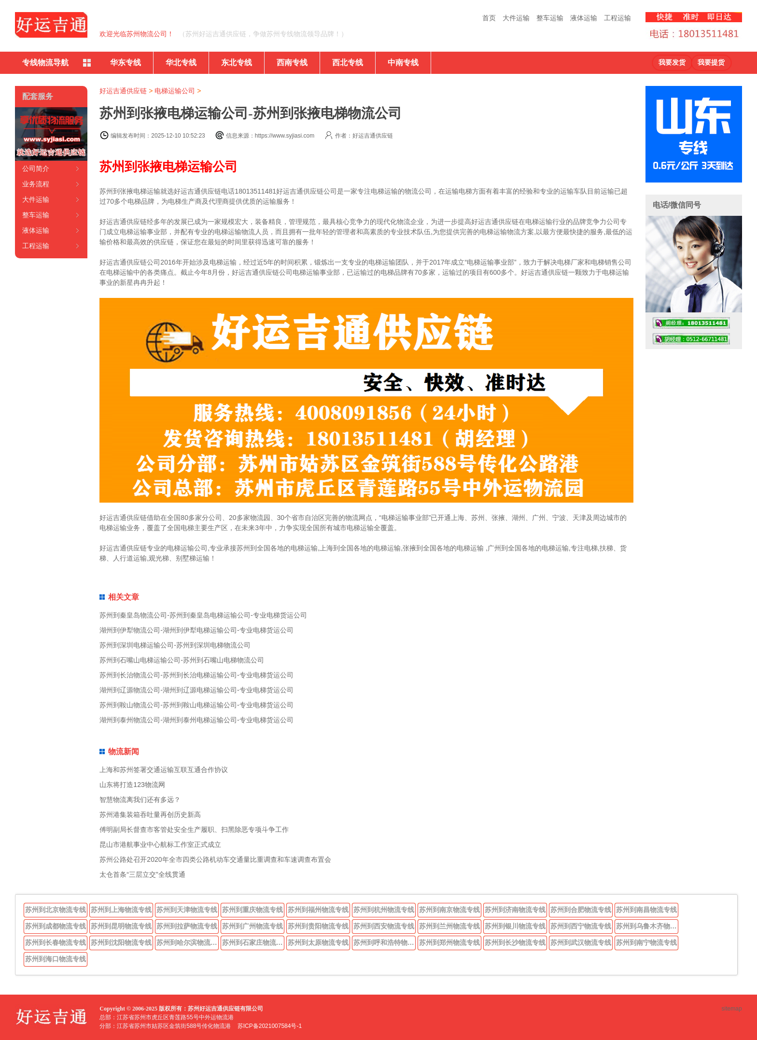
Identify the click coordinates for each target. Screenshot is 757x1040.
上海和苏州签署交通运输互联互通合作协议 (163, 769)
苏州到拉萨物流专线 (186, 926)
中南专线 (403, 62)
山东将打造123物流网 (132, 784)
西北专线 (347, 62)
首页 (489, 18)
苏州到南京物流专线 (449, 910)
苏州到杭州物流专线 (383, 910)
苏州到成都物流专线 (55, 926)
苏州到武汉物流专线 (580, 942)
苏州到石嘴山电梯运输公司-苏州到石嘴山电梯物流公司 (181, 660)
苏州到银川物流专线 (515, 926)
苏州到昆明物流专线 (121, 926)
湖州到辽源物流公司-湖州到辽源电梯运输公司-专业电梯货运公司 (196, 690)
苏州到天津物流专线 (186, 910)
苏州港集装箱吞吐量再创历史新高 (150, 814)
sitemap (732, 1008)
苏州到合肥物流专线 (580, 910)
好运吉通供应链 (123, 91)
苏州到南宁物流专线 (646, 942)
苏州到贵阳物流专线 (318, 926)
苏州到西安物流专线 (383, 926)
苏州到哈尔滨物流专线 (187, 942)
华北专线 (181, 62)
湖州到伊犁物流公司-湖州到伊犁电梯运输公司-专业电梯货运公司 (196, 630)
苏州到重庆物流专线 (252, 910)
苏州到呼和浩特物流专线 (384, 942)
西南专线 (292, 62)
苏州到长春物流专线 (55, 942)
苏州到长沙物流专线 (515, 942)
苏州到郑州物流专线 (449, 942)
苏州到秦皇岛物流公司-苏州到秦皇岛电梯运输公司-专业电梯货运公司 (203, 615)
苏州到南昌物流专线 (646, 910)
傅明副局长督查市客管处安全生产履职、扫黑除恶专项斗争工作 (194, 829)
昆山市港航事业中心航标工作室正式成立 (160, 844)
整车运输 (549, 18)
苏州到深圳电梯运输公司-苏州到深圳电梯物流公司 (175, 645)
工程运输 (617, 18)
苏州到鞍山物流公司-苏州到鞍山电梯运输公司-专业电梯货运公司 (196, 705)
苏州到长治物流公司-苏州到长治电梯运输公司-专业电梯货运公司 (196, 675)
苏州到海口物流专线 (55, 959)
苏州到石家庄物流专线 (253, 942)
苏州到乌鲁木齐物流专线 (647, 926)
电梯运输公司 (174, 91)
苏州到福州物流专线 (318, 910)
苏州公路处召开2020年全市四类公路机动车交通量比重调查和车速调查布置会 (215, 859)
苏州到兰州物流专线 (449, 926)
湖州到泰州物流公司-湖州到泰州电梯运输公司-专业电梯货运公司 (196, 720)
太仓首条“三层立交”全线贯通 (142, 874)
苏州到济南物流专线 (515, 910)
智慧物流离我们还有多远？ (140, 799)
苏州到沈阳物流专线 (121, 942)
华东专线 (125, 62)
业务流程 (35, 184)
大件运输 (516, 18)
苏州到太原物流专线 (318, 942)
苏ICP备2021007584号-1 (270, 1026)
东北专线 (236, 62)
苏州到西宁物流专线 (580, 926)
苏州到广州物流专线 (252, 926)
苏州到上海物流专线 (121, 910)
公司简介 (35, 168)
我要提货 (711, 62)
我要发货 (672, 62)
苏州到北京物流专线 (55, 910)
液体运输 (583, 18)
